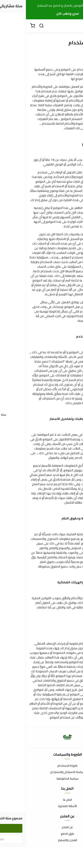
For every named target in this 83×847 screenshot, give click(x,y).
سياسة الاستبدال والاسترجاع (41, 772)
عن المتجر (41, 827)
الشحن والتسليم (41, 840)
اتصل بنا (41, 800)
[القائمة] (76, 26)
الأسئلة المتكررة (41, 806)
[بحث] (15, 26)
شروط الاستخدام (41, 766)
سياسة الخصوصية (42, 778)
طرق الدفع (41, 834)
